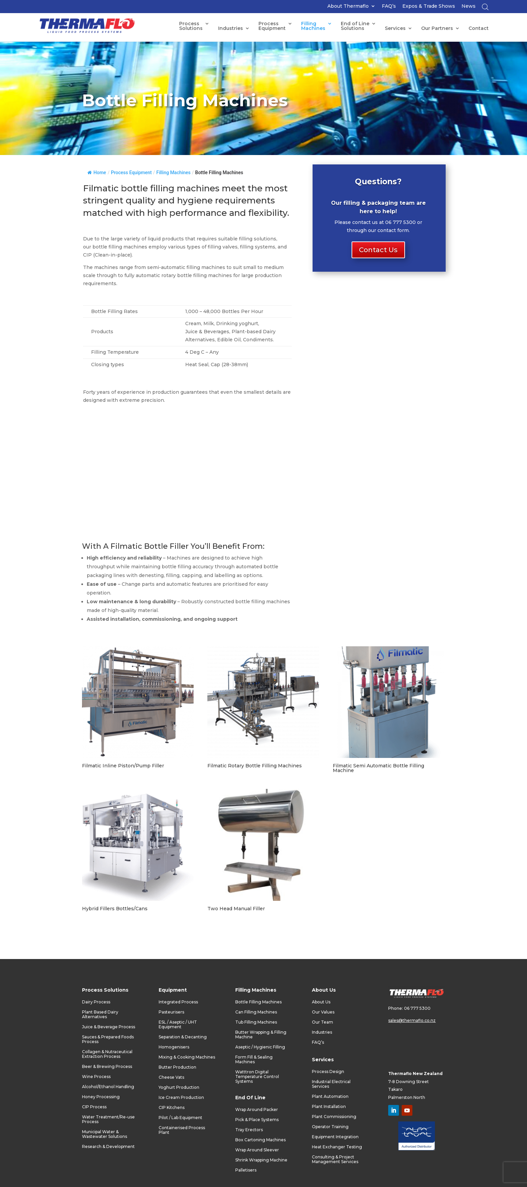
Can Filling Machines (256, 1012)
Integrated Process (178, 1002)
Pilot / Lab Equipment (180, 1117)
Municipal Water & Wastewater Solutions (104, 1134)
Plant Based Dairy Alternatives (100, 1014)
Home (96, 172)
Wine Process (96, 1076)
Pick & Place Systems (257, 1119)
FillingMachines (313, 26)
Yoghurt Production (179, 1087)
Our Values (323, 1012)
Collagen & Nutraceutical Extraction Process (107, 1054)
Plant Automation (330, 1096)
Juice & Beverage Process (108, 1027)
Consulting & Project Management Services (335, 1159)
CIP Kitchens (172, 1107)
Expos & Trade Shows (428, 6)
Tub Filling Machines (256, 1022)
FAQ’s (389, 6)
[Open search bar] (485, 8)
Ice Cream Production (181, 1097)
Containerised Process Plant (182, 1130)
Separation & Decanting (183, 1037)
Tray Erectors (249, 1129)
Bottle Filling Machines (258, 1002)
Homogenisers (174, 1047)
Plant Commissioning (334, 1116)
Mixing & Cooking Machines (187, 1057)
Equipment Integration (335, 1137)
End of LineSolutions (355, 26)
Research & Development (108, 1146)
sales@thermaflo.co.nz (412, 1020)
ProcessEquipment (272, 26)
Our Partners (437, 28)
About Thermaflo (348, 6)
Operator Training (330, 1126)
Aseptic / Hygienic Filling (260, 1047)
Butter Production (177, 1067)
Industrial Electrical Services (331, 1084)
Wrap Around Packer (256, 1109)
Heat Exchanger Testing (337, 1147)
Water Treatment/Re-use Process (108, 1119)
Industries (230, 28)
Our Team (322, 1022)
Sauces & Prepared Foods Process (108, 1039)
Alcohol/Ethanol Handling (108, 1086)
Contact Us (378, 250)
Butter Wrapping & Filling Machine (260, 1034)
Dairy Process (96, 1002)
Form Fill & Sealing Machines (254, 1059)
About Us (321, 1002)
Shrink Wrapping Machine (261, 1160)
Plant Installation (329, 1106)
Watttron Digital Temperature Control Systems (257, 1077)
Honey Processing (101, 1097)
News (468, 6)
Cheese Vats (171, 1077)
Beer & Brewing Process (107, 1066)
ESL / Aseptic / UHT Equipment (178, 1024)
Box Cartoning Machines (260, 1140)
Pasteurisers (171, 1012)
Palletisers (245, 1170)
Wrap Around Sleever (257, 1150)
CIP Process (94, 1107)
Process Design (328, 1071)
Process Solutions (191, 26)
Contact (479, 28)
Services (395, 28)
